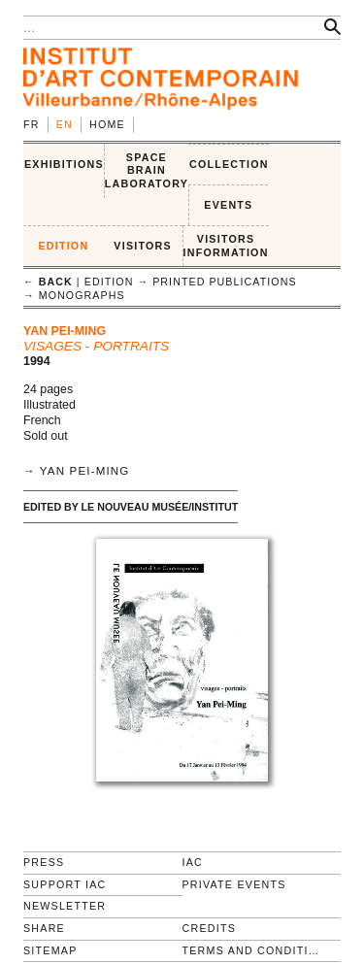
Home (107, 124)
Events (228, 205)
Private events (234, 884)
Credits (209, 928)
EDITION (63, 245)
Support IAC (65, 884)
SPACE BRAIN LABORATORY (146, 170)
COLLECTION (229, 164)
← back (48, 281)
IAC (193, 862)
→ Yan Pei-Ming (76, 471)
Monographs (82, 295)
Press (43, 862)
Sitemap (50, 950)
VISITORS (143, 245)
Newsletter (64, 906)
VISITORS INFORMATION (226, 245)
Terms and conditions (254, 950)
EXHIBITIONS (64, 164)
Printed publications (224, 281)
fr (31, 124)
